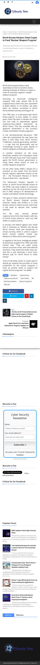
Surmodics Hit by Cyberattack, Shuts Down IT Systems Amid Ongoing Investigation (22, 597)
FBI (33, 278)
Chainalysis (13, 275)
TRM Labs (7, 284)
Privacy (24, 459)
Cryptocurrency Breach (11, 278)
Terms (19, 459)
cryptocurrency (24, 275)
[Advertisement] (20, 379)
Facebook (13, 291)
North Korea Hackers (10, 281)
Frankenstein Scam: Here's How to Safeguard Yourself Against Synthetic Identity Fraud (24, 565)
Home (5, 32)
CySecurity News (8, 663)
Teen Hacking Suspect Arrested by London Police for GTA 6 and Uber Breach (24, 548)
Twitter (13, 296)
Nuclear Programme (25, 281)
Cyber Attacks (12, 32)
